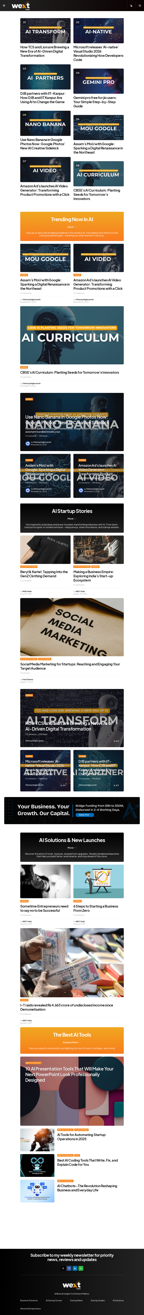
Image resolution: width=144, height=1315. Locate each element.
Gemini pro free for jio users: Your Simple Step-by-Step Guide (95, 101)
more (70, 227)
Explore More (70, 1042)
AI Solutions (118, 1300)
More (70, 518)
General (95, 567)
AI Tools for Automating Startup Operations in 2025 (81, 1136)
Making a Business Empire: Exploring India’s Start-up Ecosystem (93, 576)
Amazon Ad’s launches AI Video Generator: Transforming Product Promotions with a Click (44, 190)
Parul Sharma (27, 679)
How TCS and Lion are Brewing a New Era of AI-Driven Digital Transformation (44, 51)
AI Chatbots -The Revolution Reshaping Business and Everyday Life (87, 1188)
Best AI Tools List (33, 1063)
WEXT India (80, 591)
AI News (24, 275)
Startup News (44, 659)
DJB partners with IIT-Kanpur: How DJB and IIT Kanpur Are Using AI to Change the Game (43, 97)
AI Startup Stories (29, 567)
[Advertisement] (72, 1225)
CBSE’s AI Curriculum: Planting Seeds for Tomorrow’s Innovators (96, 194)
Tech (77, 1155)
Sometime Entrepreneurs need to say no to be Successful (44, 908)
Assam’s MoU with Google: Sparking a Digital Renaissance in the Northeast (98, 148)
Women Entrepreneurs (30, 1308)
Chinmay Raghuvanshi (31, 299)
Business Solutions (29, 1300)
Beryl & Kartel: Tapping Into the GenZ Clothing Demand (44, 574)
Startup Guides (81, 1130)
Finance (24, 1000)
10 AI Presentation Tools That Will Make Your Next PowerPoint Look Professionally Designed (69, 1074)
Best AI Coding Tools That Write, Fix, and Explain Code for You (87, 1162)
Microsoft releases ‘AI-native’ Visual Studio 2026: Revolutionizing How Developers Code (98, 53)
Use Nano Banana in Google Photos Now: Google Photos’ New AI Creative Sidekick (42, 143)
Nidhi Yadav (27, 591)
